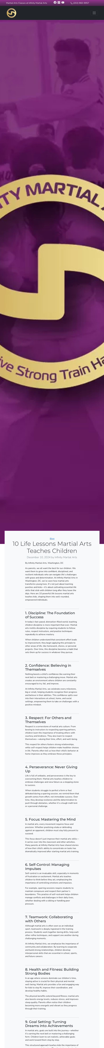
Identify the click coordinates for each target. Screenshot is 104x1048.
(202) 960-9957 (81, 3)
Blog (52, 538)
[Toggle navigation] (94, 13)
